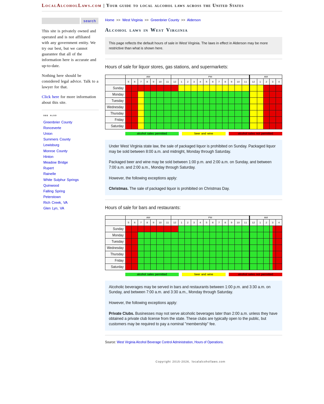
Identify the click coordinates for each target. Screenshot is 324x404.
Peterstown (52, 197)
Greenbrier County (57, 122)
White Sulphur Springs (61, 180)
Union (48, 133)
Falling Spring (54, 191)
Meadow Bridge (55, 162)
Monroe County (55, 151)
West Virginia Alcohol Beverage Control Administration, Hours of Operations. (170, 342)
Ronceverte (52, 128)
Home (109, 20)
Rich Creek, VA (55, 202)
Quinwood (51, 185)
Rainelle (49, 174)
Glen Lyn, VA (53, 208)
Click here (50, 96)
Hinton (48, 156)
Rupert (48, 168)
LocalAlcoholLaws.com (72, 5)
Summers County (57, 139)
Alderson (194, 20)
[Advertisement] (19, 95)
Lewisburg (51, 145)
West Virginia (132, 20)
